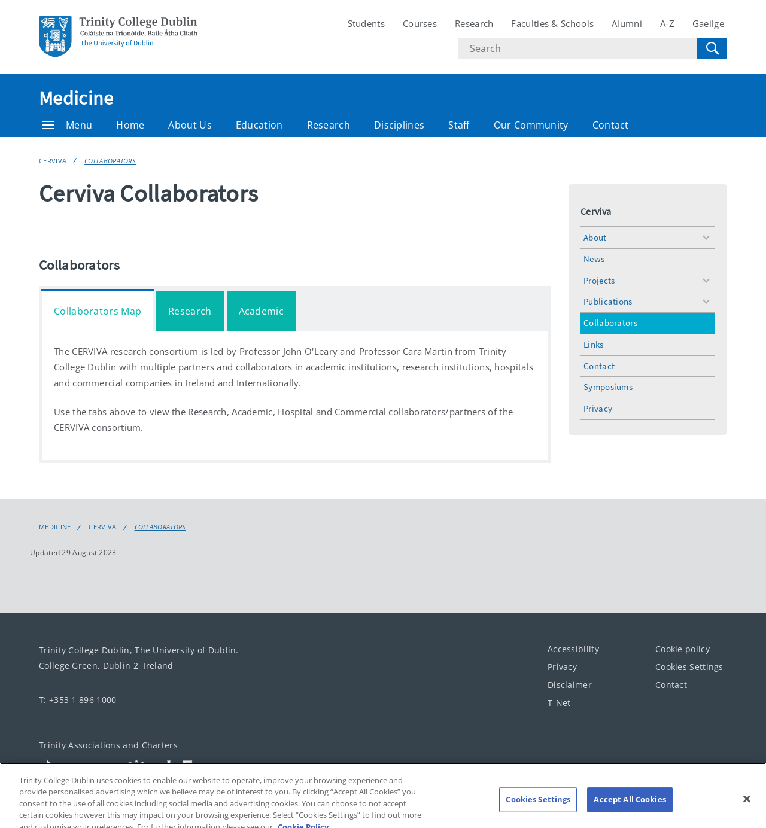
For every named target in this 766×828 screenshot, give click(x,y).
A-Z (667, 23)
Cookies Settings (689, 666)
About (595, 237)
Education (259, 125)
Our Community (531, 125)
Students (366, 23)
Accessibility (573, 649)
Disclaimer (570, 684)
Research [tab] (189, 311)
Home (130, 125)
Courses (420, 23)
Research (474, 23)
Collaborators (110, 160)
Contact (610, 125)
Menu (67, 125)
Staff (459, 125)
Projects (599, 280)
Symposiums (608, 386)
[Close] (747, 807)
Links (593, 344)
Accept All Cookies (629, 807)
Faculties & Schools (552, 23)
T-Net (559, 702)
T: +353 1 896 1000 (77, 699)
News (593, 258)
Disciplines (399, 125)
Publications (608, 301)
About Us (189, 125)
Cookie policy (682, 649)
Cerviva (52, 160)
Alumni (627, 23)
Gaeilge (708, 23)
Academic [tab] (261, 311)
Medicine (76, 98)
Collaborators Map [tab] (97, 311)
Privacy (597, 408)
